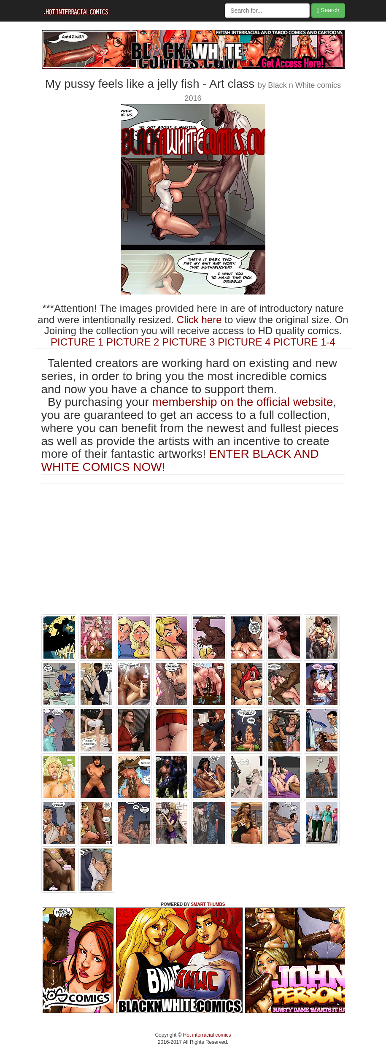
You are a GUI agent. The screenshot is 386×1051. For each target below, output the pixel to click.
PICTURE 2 (132, 342)
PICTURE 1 (77, 342)
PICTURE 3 (188, 342)
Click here (199, 319)
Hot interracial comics (206, 1035)
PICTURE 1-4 (304, 342)
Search (328, 10)
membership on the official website (242, 401)
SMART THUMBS (208, 904)
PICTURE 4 (244, 342)
